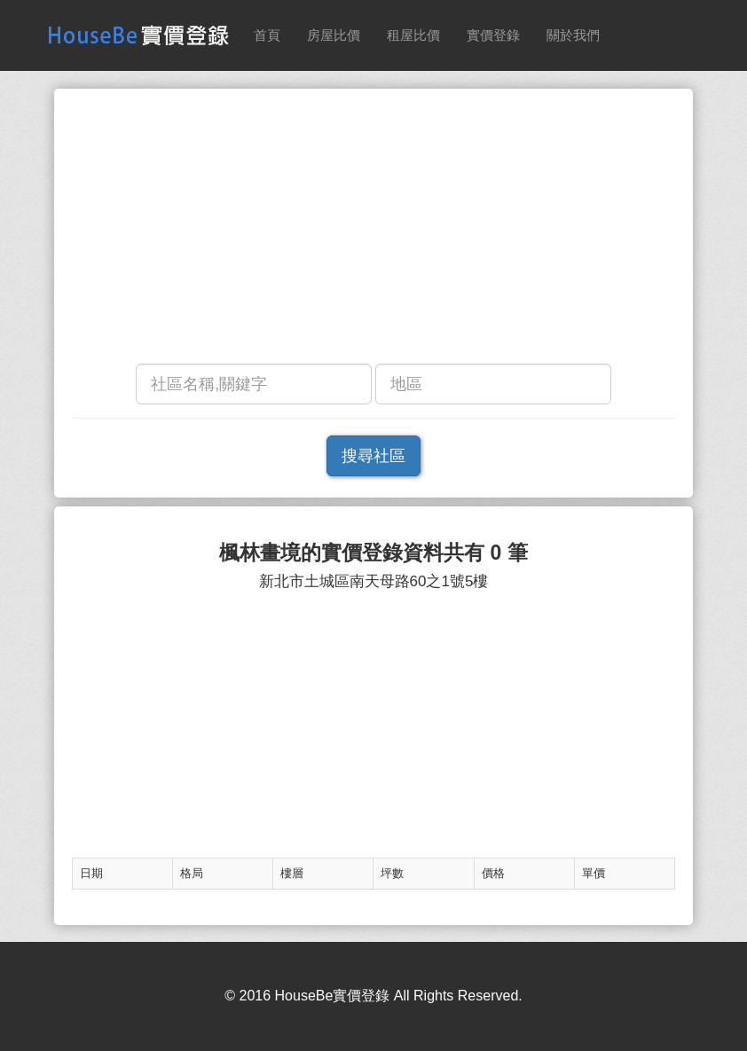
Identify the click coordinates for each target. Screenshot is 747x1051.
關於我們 (573, 35)
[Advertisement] (373, 230)
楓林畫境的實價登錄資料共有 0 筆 (373, 553)
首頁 (267, 35)
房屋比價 (333, 35)
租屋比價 (413, 35)
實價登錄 (493, 35)
